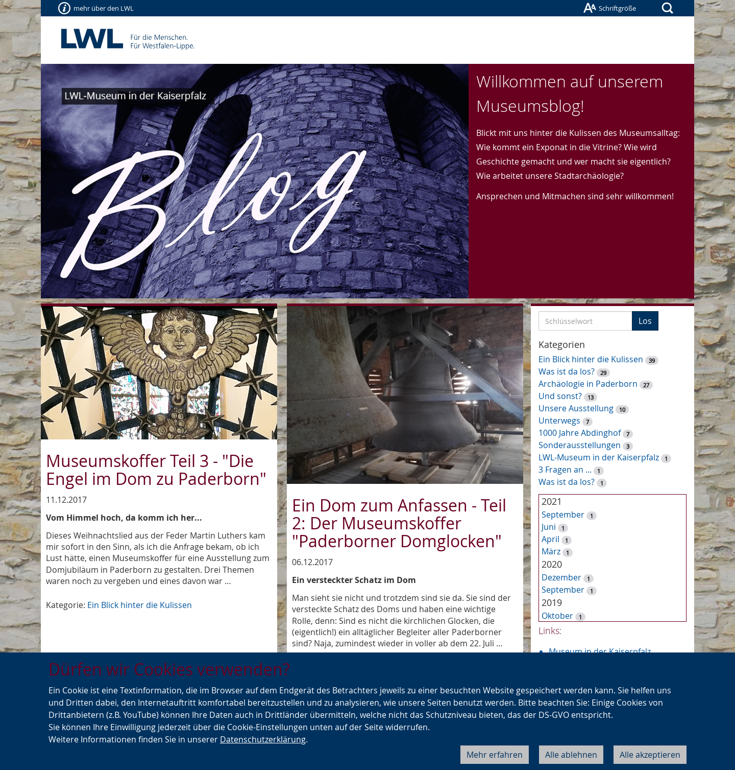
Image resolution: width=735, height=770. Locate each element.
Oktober (557, 615)
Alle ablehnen (571, 754)
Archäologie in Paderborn (588, 383)
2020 (552, 564)
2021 (552, 501)
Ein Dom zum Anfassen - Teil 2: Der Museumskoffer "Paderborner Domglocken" (399, 523)
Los (645, 320)
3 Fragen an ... (565, 469)
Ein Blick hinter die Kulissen (139, 605)
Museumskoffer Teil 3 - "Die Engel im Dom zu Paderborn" (156, 469)
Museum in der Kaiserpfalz (600, 651)
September (563, 514)
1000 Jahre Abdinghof (580, 432)
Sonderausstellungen (579, 445)
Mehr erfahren (495, 754)
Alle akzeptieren (650, 754)
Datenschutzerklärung (263, 739)
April (550, 539)
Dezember (561, 577)
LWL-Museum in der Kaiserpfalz (598, 457)
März (551, 551)
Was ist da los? (566, 371)
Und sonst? (560, 396)
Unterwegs (559, 420)
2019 (552, 602)
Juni (549, 526)
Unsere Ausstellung (576, 408)
